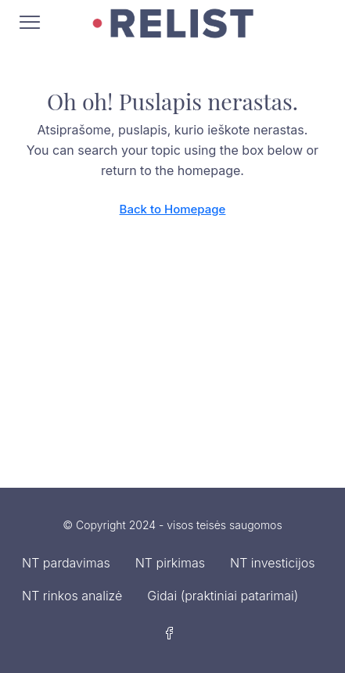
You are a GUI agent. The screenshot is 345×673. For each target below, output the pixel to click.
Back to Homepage (173, 209)
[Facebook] (173, 634)
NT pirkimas (170, 563)
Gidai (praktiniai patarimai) (222, 595)
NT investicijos (272, 563)
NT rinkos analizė (72, 595)
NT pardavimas (66, 563)
